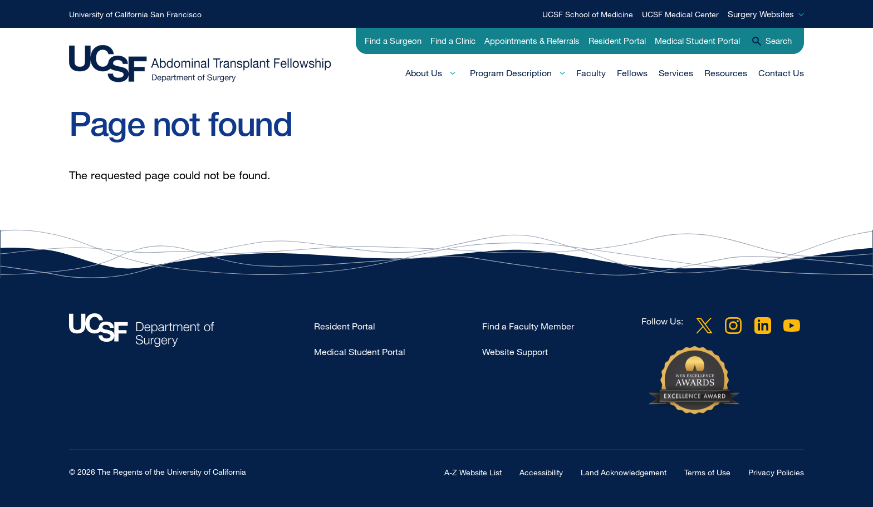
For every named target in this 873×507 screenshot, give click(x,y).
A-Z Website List (473, 472)
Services (676, 72)
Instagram (733, 325)
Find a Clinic (452, 41)
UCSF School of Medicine (587, 14)
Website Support (515, 351)
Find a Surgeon (393, 41)
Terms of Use (707, 472)
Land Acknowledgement (623, 472)
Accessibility (541, 472)
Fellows (632, 72)
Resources (725, 72)
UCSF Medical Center (680, 14)
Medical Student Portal (697, 41)
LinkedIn (763, 325)
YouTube (791, 325)
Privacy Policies (776, 472)
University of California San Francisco (135, 14)
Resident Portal (617, 41)
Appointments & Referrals (532, 41)
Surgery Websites (761, 14)
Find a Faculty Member (528, 326)
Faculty (591, 72)
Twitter (704, 325)
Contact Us (781, 72)
